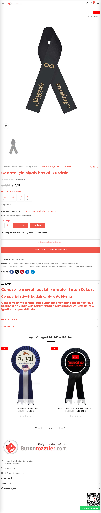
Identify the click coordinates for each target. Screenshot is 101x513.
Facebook (11, 272)
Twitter (17, 272)
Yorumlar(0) (8, 326)
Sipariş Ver (37, 225)
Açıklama (6, 284)
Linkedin (27, 272)
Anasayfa (94, 166)
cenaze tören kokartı (37, 266)
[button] (36, 428)
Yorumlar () (20, 180)
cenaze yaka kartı (50, 263)
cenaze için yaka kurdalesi (13, 266)
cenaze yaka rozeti (20, 263)
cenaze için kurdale (69, 263)
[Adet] (6, 225)
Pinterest (22, 272)
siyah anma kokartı (83, 266)
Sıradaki (98, 166)
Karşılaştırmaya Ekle (14, 232)
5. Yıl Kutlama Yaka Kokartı (26, 408)
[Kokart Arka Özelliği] (40, 211)
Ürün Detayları (9, 319)
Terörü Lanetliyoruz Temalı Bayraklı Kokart (75, 408)
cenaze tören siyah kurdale (61, 266)
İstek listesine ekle (38, 232)
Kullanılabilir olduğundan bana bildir (51, 250)
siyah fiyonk (35, 263)
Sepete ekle (21, 225)
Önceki (91, 166)
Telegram (32, 272)
